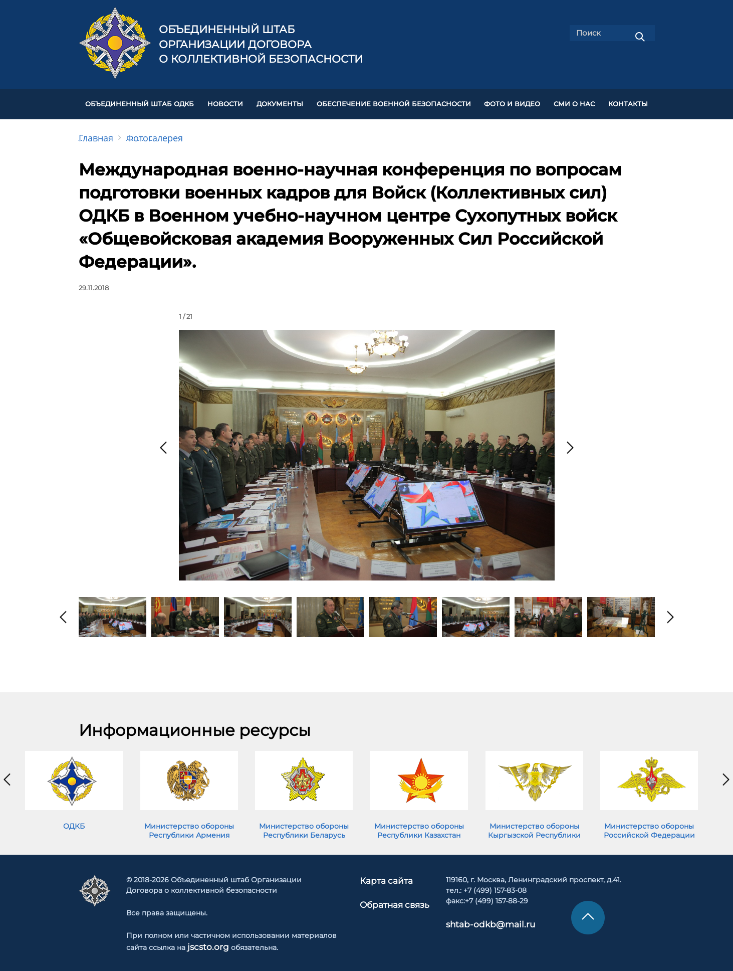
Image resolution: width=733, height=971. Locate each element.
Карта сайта (387, 874)
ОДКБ (74, 820)
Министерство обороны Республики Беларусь (304, 825)
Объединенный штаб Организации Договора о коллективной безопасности (261, 44)
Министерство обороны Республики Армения (189, 825)
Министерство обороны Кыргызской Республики (534, 825)
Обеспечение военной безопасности (394, 101)
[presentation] (163, 442)
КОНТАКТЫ (628, 101)
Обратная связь (393, 896)
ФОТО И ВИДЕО (512, 101)
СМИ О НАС (574, 101)
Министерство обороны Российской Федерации (649, 825)
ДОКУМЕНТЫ (280, 101)
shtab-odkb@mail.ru (477, 917)
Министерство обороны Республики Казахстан (419, 825)
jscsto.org (204, 940)
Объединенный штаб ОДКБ (139, 101)
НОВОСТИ (225, 101)
